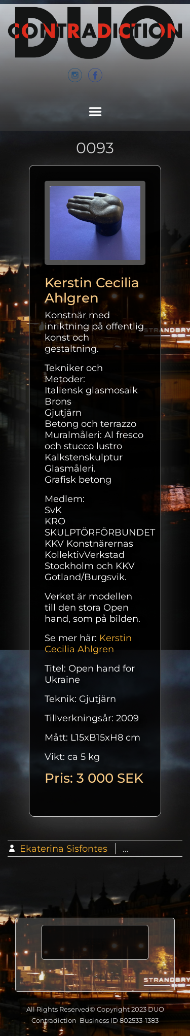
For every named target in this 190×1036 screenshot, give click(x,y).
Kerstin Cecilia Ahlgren (88, 643)
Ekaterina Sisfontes (63, 848)
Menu (95, 112)
